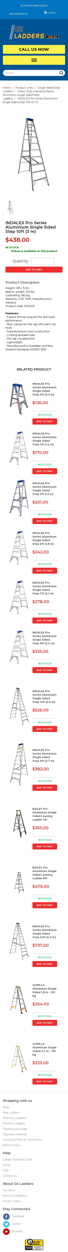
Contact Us (10, 1175)
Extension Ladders (14, 1118)
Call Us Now (34, 49)
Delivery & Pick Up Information (22, 1139)
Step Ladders (11, 1112)
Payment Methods (15, 1134)
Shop (6, 1107)
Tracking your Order (15, 1129)
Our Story (9, 1190)
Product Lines (24, 87)
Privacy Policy (11, 1201)
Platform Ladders (14, 1123)
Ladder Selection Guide (17, 1159)
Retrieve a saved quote (34, 5)
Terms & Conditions (15, 1195)
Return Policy (11, 1145)
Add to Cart (34, 269)
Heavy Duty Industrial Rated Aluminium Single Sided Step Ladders (28, 95)
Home (7, 87)
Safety (7, 1165)
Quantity (20, 261)
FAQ (5, 1170)
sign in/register (18, 14)
